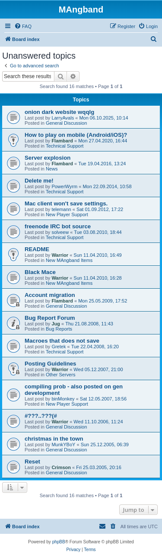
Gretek (58, 346)
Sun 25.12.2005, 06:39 (105, 444)
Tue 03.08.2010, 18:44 (97, 232)
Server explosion (47, 157)
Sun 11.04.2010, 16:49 (97, 255)
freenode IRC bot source (58, 226)
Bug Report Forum (50, 318)
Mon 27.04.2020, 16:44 (102, 140)
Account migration (50, 295)
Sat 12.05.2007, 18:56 (103, 398)
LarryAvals (62, 117)
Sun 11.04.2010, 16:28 (97, 278)
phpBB (58, 541)
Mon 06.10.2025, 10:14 (103, 117)
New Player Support (67, 214)
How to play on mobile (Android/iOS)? (76, 135)
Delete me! (39, 180)
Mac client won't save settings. (66, 203)
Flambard (62, 140)
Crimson (61, 467)
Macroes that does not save (62, 340)
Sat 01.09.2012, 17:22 (99, 209)
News (52, 168)
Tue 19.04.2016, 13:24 (102, 163)
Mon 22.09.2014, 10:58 (107, 186)
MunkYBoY (63, 444)
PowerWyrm (64, 186)
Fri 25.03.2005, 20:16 (98, 467)
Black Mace (40, 272)
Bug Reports (59, 328)
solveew (60, 232)
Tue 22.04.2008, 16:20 (95, 346)
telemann (61, 209)
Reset (32, 461)
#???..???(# (41, 416)
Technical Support (64, 145)
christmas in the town (54, 438)
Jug (55, 323)
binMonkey (62, 398)
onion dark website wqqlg (59, 112)
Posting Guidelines (50, 363)
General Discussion (66, 123)
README (37, 249)
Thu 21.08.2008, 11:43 (89, 323)
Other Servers (60, 374)
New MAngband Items (69, 260)
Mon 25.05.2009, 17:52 (102, 300)
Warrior (59, 255)
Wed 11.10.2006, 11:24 (98, 421)
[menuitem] (23, 26)
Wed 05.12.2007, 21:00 (98, 369)
